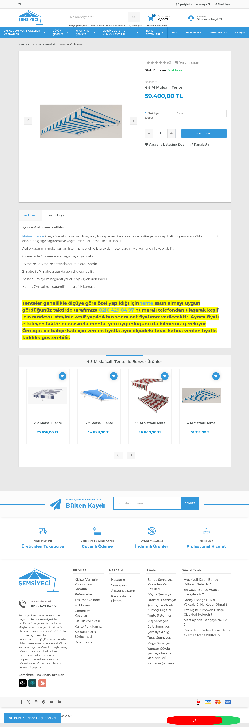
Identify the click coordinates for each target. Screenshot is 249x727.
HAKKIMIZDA (194, 35)
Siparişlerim (120, 589)
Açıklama (32, 219)
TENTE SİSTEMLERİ (155, 35)
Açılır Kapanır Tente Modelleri (107, 27)
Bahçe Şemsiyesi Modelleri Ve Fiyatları (161, 588)
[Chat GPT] (23, 687)
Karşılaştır (200, 147)
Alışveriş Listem (123, 595)
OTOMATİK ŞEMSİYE (85, 35)
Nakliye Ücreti (152, 118)
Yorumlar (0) (63, 219)
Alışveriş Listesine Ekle (165, 147)
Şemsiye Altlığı (159, 636)
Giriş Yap (203, 21)
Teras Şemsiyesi (160, 641)
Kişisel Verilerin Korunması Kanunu (86, 588)
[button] (200, 116)
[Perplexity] (32, 687)
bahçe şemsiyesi (42, 623)
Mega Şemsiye (159, 647)
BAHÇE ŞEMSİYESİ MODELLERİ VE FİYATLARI (24, 35)
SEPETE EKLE (204, 136)
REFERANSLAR (218, 35)
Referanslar (83, 598)
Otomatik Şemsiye (162, 604)
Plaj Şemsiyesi (134, 27)
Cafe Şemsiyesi (159, 630)
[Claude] (42, 687)
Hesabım (118, 583)
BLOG (174, 35)
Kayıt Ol (216, 21)
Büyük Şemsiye (159, 598)
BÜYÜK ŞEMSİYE (60, 35)
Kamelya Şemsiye (161, 667)
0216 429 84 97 (45, 609)
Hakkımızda (84, 609)
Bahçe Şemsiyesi (78, 27)
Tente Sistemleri (160, 619)
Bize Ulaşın (83, 646)
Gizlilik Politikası (87, 625)
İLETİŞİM (240, 35)
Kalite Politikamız (88, 630)
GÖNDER (190, 507)
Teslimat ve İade (87, 604)
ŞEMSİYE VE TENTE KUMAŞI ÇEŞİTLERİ (120, 35)
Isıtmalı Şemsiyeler (157, 27)
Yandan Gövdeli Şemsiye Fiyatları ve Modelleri (161, 657)
